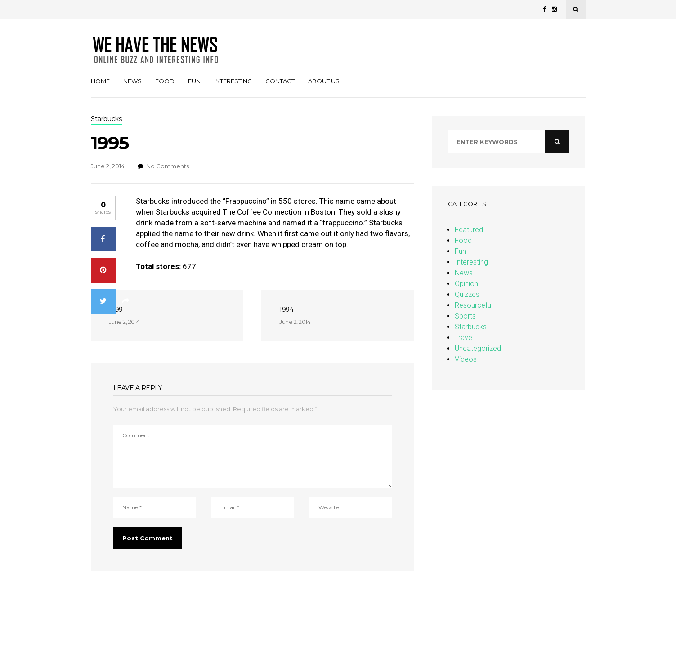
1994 (286, 309)
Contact (280, 81)
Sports (465, 316)
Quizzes (467, 294)
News (132, 81)
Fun (194, 81)
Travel (464, 337)
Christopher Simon (29, 603)
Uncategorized (478, 348)
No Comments (167, 166)
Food (165, 81)
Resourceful (473, 305)
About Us (324, 81)
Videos (466, 359)
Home (100, 81)
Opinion (466, 283)
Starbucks (471, 327)
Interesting (233, 81)
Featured (469, 229)
